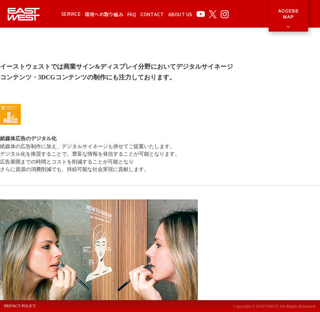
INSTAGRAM (225, 14)
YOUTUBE (201, 14)
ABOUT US (180, 14)
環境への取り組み (104, 14)
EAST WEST (24, 14)
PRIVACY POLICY (20, 306)
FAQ (131, 14)
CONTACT (152, 14)
